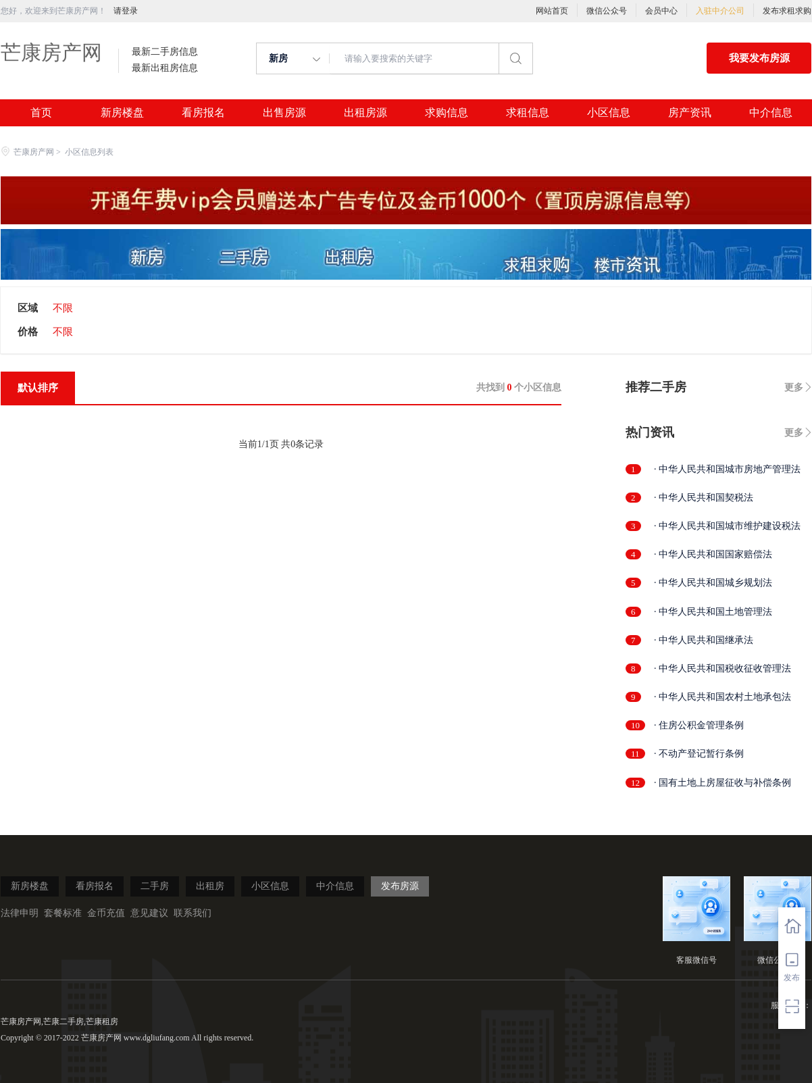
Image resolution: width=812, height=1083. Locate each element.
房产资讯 (689, 112)
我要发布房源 (759, 58)
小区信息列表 (89, 152)
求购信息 (446, 112)
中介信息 (770, 112)
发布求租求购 (787, 11)
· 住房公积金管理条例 (699, 725)
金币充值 (106, 913)
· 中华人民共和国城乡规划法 (713, 583)
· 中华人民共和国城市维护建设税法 (727, 526)
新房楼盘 (122, 112)
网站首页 (552, 11)
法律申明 (20, 913)
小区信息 (608, 112)
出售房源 (284, 112)
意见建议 (149, 913)
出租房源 (365, 112)
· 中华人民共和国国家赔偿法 (713, 554)
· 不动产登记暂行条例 (699, 754)
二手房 (155, 886)
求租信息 (527, 112)
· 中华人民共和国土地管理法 (713, 612)
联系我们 (192, 913)
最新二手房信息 (165, 52)
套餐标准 (63, 913)
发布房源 (400, 886)
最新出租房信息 (165, 68)
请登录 (125, 11)
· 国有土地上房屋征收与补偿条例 (722, 783)
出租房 (210, 886)
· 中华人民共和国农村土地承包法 (722, 697)
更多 (793, 387)
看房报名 (203, 112)
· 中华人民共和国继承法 (703, 640)
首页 (41, 112)
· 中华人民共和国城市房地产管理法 (727, 469)
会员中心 (661, 11)
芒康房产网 (51, 52)
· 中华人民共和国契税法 (703, 498)
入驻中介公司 (720, 11)
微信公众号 (606, 11)
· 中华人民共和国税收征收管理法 (722, 668)
